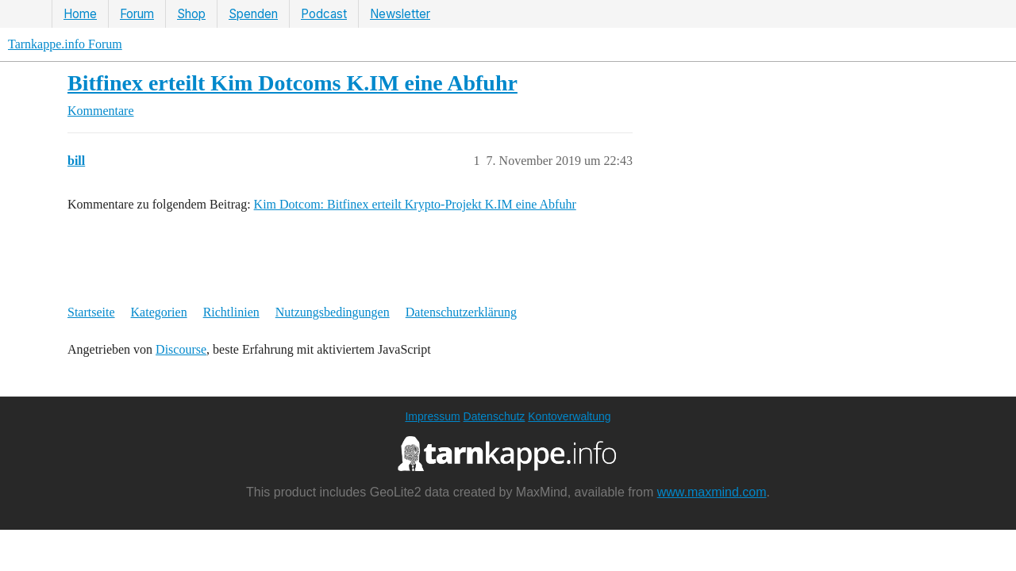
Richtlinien (231, 312)
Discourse (181, 349)
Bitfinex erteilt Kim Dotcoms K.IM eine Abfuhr (292, 83)
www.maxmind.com (712, 492)
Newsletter (400, 13)
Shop (191, 13)
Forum (137, 13)
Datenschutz (494, 416)
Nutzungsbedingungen (332, 312)
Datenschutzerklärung (461, 312)
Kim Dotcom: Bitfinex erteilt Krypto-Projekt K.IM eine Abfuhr (415, 204)
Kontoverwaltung (569, 416)
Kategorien (159, 312)
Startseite (91, 312)
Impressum (432, 416)
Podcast (324, 13)
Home (80, 13)
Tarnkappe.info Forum (65, 44)
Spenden (253, 13)
